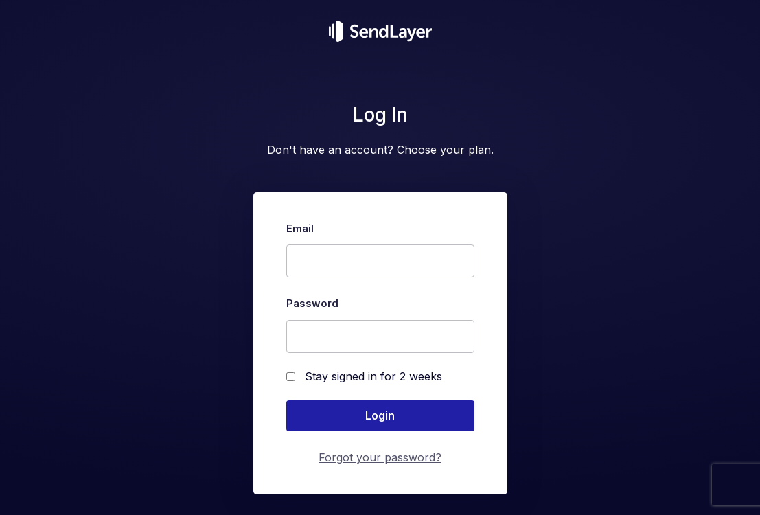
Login (380, 415)
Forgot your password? (380, 457)
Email (300, 228)
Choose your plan (444, 150)
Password (312, 303)
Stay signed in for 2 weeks (364, 376)
